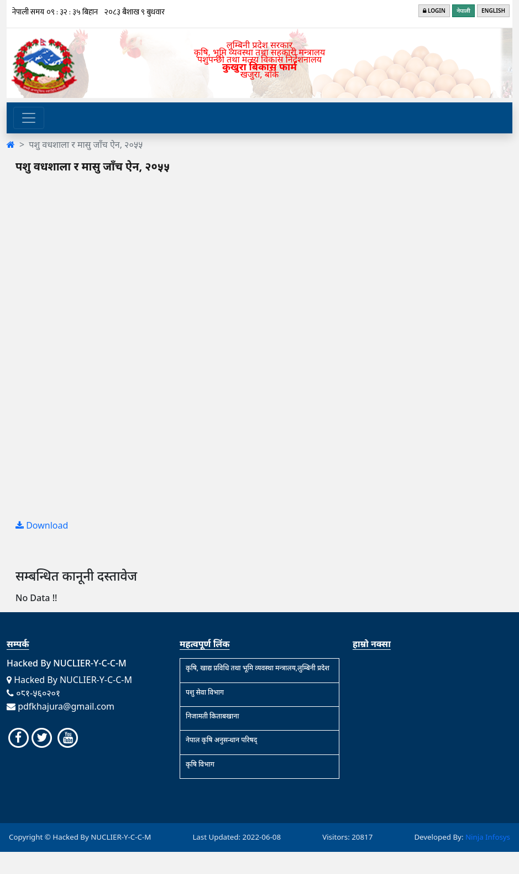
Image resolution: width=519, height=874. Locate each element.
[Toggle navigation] (28, 118)
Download (41, 525)
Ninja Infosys (487, 837)
